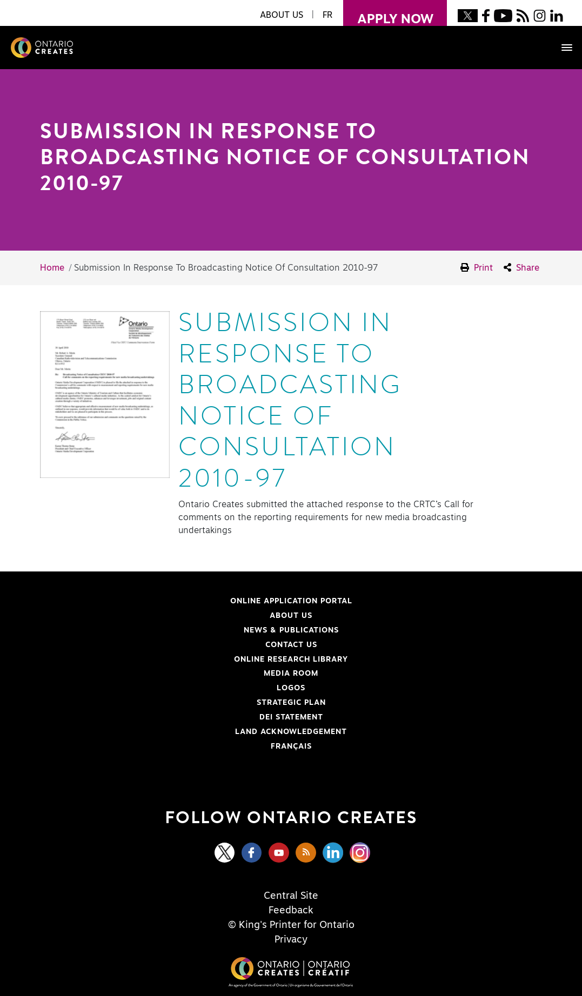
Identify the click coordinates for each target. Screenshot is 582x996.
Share (521, 267)
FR (327, 15)
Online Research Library (191, 659)
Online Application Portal (193, 601)
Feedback (291, 911)
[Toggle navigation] (561, 47)
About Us (291, 616)
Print (476, 267)
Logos (291, 688)
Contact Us (291, 645)
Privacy (291, 940)
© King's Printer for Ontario (291, 925)
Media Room (291, 673)
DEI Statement (178, 717)
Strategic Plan (291, 702)
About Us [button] (281, 15)
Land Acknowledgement (190, 732)
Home (52, 268)
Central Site (291, 896)
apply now (388, 13)
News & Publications (291, 630)
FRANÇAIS (291, 746)
